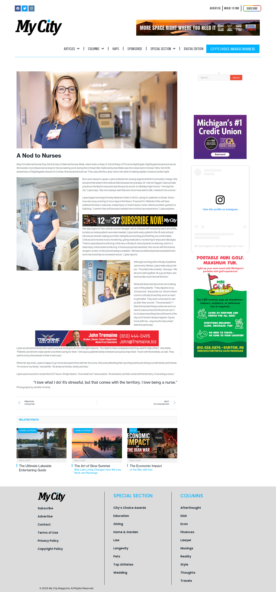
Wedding (120, 572)
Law (116, 540)
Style (184, 564)
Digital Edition (193, 48)
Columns (96, 48)
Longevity (120, 548)
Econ (133, 430)
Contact (44, 524)
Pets (116, 556)
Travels (186, 581)
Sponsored (134, 48)
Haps (115, 48)
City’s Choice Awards (129, 508)
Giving (118, 524)
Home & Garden (28, 430)
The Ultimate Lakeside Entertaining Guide (35, 468)
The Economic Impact (153, 467)
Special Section (162, 48)
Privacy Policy (48, 541)
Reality (185, 556)
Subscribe (45, 508)
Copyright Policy (50, 549)
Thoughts (187, 572)
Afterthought (190, 508)
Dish (183, 516)
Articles (72, 48)
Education (121, 516)
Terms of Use (48, 532)
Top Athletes (123, 564)
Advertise (45, 516)
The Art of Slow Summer (98, 469)
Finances (187, 532)
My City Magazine (204, 246)
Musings (186, 548)
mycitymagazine (227, 246)
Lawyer (185, 540)
